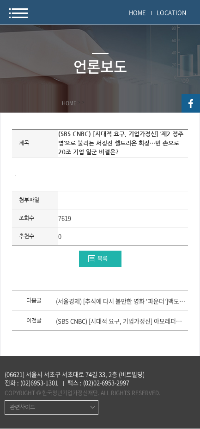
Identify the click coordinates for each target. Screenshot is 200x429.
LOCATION (171, 12)
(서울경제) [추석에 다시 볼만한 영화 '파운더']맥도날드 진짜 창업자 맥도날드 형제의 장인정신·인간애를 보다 (121, 301)
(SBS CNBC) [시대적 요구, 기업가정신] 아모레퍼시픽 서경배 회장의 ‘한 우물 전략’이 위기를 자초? (121, 321)
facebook (191, 103)
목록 (102, 258)
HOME (137, 12)
